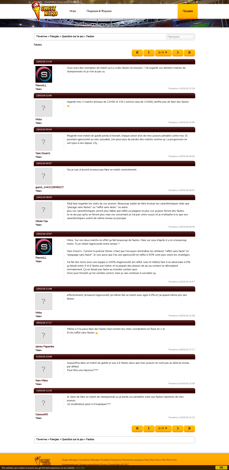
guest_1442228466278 (50, 187)
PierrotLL (40, 85)
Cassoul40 (41, 414)
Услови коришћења (89, 464)
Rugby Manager (70, 459)
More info (80, 468)
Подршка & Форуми (99, 11)
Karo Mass (41, 380)
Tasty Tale (149, 459)
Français (54, 36)
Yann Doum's (42, 153)
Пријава (188, 11)
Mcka (38, 119)
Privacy (104, 464)
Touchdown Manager (89, 459)
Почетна (41, 36)
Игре (73, 11)
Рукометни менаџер (133, 459)
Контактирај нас (70, 464)
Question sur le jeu (72, 36)
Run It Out (172, 459)
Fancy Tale (160, 459)
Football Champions (111, 459)
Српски (190, 2)
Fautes (90, 36)
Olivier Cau (41, 221)
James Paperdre (44, 346)
